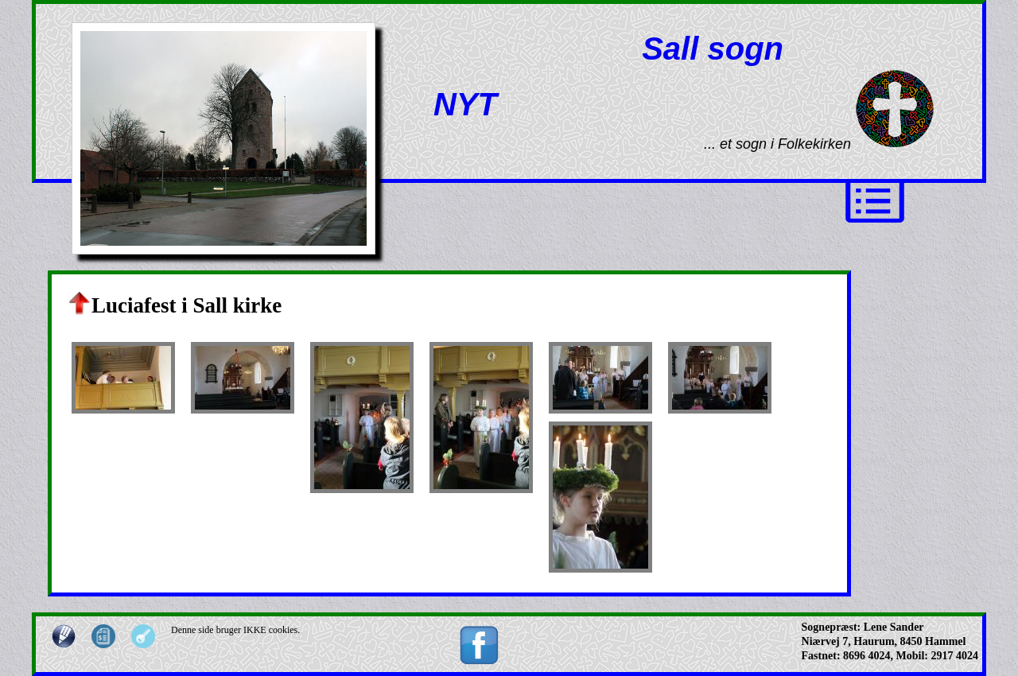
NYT (465, 104)
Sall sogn (712, 48)
